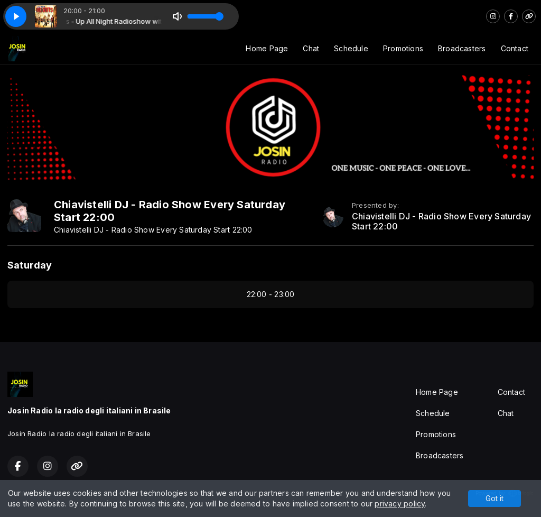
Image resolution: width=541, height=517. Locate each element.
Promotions (403, 48)
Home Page (267, 48)
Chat (311, 48)
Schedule (351, 48)
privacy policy (400, 503)
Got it (494, 498)
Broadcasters (462, 48)
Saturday (29, 265)
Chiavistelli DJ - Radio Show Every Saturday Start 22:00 (441, 221)
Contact (514, 48)
